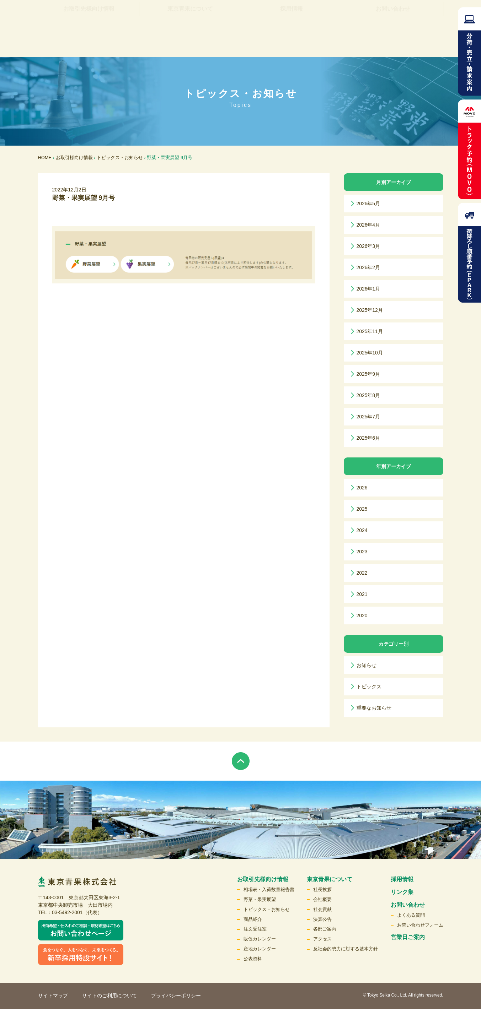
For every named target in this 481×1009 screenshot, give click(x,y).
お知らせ (366, 665)
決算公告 (322, 919)
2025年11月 (370, 331)
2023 (362, 551)
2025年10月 (370, 353)
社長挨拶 (322, 889)
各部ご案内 (324, 929)
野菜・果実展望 (260, 899)
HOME (45, 157)
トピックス (369, 686)
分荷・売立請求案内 (469, 51)
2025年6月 (368, 438)
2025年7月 (368, 416)
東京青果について (190, 42)
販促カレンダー (260, 939)
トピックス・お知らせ (120, 157)
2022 (362, 573)
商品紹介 (253, 919)
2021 (362, 594)
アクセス (322, 939)
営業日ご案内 (408, 937)
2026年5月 (368, 203)
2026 (362, 487)
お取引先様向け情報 (88, 42)
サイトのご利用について (109, 995)
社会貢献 (322, 909)
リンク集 (252, 19)
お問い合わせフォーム (420, 925)
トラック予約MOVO (469, 149)
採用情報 (291, 42)
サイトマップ (53, 995)
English (390, 19)
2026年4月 (368, 225)
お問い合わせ (393, 42)
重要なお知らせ (374, 708)
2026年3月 (368, 246)
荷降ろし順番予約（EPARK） (469, 253)
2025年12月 (370, 310)
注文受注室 (255, 929)
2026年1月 (368, 289)
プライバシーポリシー (176, 995)
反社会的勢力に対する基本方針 (345, 948)
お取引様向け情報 (74, 157)
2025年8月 (368, 395)
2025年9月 (368, 374)
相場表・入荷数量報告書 (269, 889)
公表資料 (253, 958)
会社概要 (322, 899)
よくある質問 (411, 915)
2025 (362, 509)
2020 (362, 615)
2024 (362, 530)
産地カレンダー (260, 948)
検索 (420, 19)
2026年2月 (368, 267)
